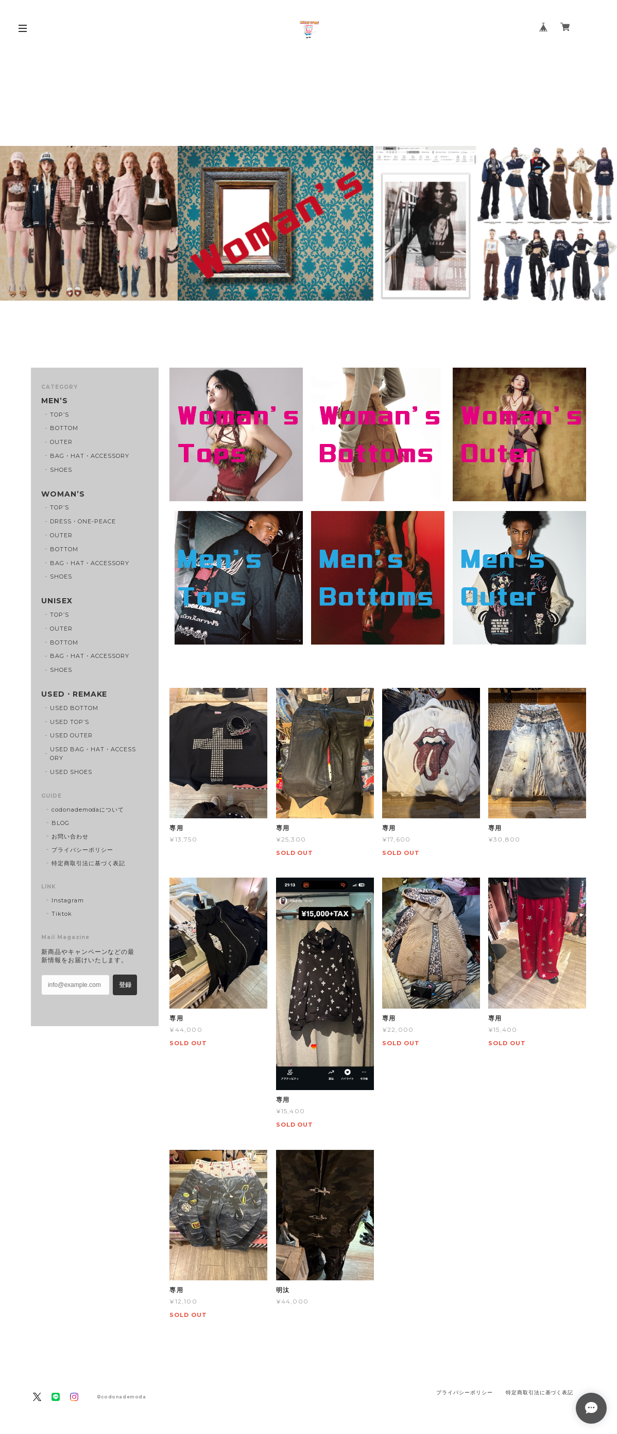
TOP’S (59, 414)
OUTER (61, 442)
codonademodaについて (88, 809)
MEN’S (54, 401)
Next (594, 223)
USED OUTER (71, 735)
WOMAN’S (63, 494)
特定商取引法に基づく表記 (89, 863)
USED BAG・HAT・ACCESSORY (92, 754)
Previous (23, 223)
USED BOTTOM (74, 708)
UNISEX (57, 601)
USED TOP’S (69, 722)
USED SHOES (71, 772)
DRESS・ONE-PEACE (82, 521)
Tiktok (62, 913)
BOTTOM (64, 428)
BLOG (61, 823)
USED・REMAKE (74, 694)
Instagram (68, 900)
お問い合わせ (70, 836)
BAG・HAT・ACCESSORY (89, 455)
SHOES (61, 469)
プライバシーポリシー (82, 849)
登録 (125, 984)
